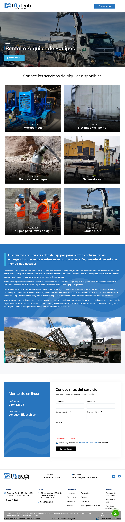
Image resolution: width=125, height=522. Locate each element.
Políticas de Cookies (110, 500)
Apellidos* (91, 401)
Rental (84, 497)
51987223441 (52, 477)
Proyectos (85, 493)
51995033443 (46, 502)
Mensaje (59, 422)
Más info (102, 515)
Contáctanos (105, 6)
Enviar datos (66, 449)
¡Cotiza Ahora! (14, 57)
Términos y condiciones (110, 507)
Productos (71, 497)
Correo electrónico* (63, 412)
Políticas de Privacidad (110, 494)
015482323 (16, 404)
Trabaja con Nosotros (90, 505)
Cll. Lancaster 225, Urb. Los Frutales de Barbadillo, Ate (51, 495)
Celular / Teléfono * (94, 412)
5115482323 (12, 500)
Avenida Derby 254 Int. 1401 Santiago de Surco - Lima (20, 494)
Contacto (85, 501)
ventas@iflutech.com (23, 414)
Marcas (70, 505)
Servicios (71, 501)
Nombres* (60, 401)
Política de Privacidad (88, 442)
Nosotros (71, 493)
